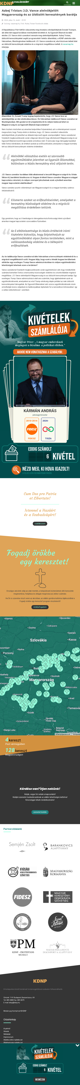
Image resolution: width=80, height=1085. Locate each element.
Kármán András (40, 411)
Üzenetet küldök (40, 812)
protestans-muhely (22, 939)
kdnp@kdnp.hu (14, 1003)
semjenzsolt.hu (22, 839)
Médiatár (7, 1034)
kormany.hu (57, 864)
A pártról (7, 1029)
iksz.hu (22, 864)
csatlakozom (40, 524)
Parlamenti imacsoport (57, 939)
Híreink (6, 1031)
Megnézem (40, 1079)
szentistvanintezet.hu (58, 914)
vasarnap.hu (68, 44)
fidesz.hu (22, 889)
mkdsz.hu (58, 889)
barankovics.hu (58, 839)
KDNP (40, 981)
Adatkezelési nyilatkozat (13, 1040)
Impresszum (8, 1037)
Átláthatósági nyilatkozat (13, 1043)
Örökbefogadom (40, 607)
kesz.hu (22, 914)
